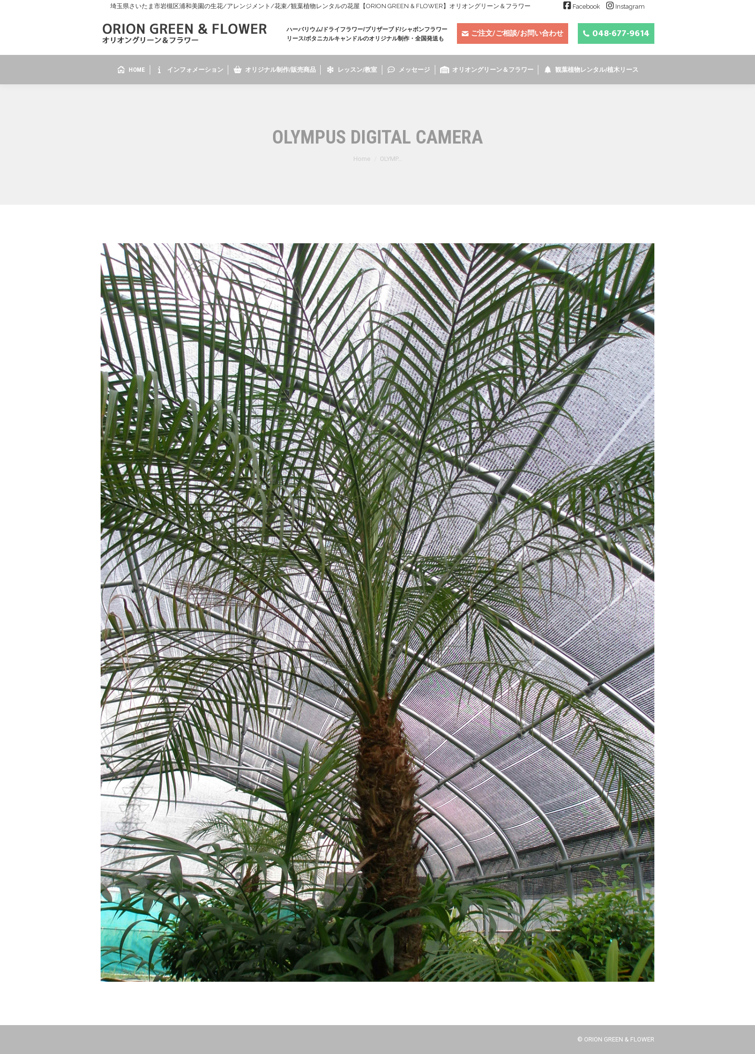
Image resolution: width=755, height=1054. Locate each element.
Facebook (586, 6)
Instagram (630, 6)
